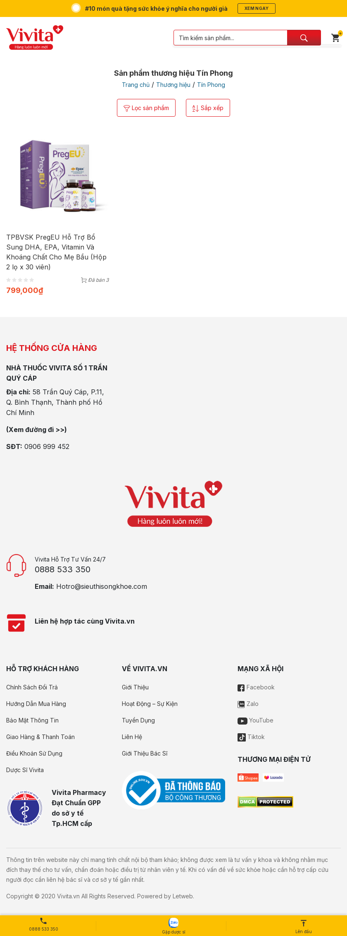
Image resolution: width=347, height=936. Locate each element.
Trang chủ (136, 84)
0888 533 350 (62, 569)
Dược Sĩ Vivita (25, 769)
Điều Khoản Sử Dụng (34, 753)
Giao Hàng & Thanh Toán (40, 736)
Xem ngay (257, 8)
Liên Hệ (132, 736)
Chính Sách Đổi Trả (32, 687)
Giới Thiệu (135, 687)
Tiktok (251, 736)
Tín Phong (211, 84)
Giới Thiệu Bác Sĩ (144, 753)
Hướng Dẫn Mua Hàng (36, 703)
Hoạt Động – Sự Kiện (150, 703)
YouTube (255, 720)
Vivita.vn (68, 896)
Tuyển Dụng (138, 720)
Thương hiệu (173, 84)
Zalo (248, 703)
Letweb (183, 896)
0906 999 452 (46, 446)
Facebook (256, 687)
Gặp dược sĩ (173, 926)
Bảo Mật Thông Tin (32, 720)
